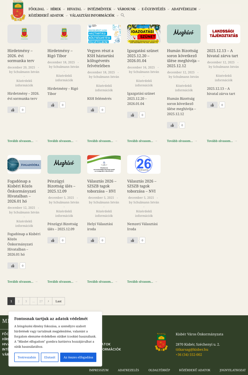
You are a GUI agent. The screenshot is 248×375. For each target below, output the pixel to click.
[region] (55, 338)
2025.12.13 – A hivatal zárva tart (222, 53)
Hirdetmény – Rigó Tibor (60, 53)
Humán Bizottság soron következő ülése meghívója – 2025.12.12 (183, 58)
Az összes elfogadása (78, 357)
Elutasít (49, 357)
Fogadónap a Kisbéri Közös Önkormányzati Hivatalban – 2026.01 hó (21, 191)
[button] (123, 14)
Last (58, 301)
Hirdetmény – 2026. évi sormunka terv (20, 55)
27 (41, 301)
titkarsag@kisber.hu (192, 349)
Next (48, 301)
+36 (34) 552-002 (189, 354)
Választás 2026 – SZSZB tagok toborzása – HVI (101, 186)
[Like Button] (12, 110)
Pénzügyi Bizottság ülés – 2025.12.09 (61, 186)
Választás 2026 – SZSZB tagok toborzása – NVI (141, 186)
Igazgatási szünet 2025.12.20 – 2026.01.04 (142, 55)
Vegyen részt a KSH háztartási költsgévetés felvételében (100, 58)
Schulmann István (26, 72)
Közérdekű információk (24, 83)
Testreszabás (27, 357)
